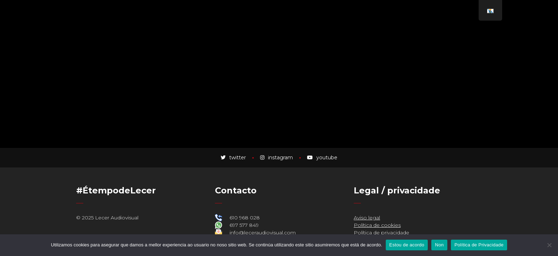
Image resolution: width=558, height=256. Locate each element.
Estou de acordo (406, 244)
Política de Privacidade (479, 244)
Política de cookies (377, 225)
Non (439, 244)
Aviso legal (367, 217)
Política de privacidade (381, 232)
